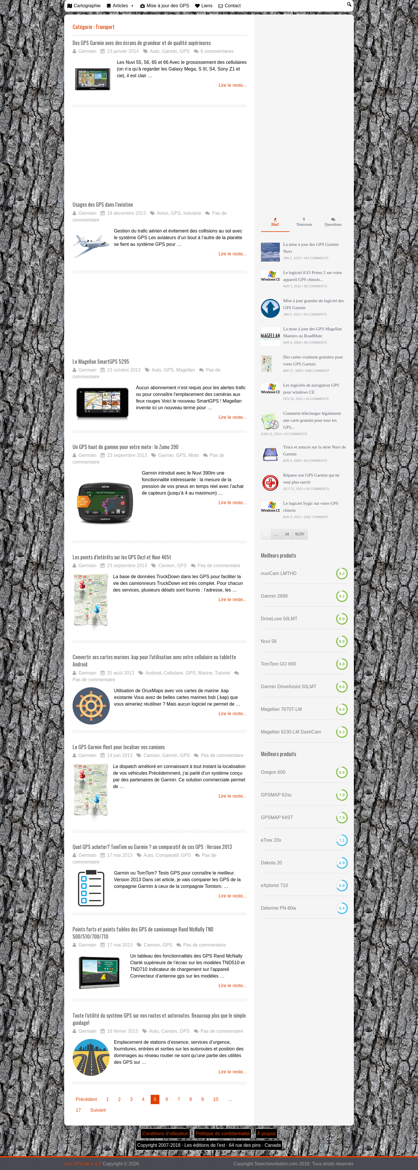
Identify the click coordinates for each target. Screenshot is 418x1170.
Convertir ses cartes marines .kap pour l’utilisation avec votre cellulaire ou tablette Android (154, 660)
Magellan (185, 369)
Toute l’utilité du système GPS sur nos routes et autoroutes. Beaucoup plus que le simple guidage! (159, 1019)
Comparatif (167, 855)
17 (78, 1110)
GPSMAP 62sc (276, 794)
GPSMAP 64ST (277, 817)
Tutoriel (222, 672)
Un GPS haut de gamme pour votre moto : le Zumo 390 (126, 446)
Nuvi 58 (269, 641)
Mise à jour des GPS (168, 5)
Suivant (98, 1110)
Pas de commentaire (219, 565)
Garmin (169, 51)
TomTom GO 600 (278, 663)
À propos (266, 1133)
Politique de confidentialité (223, 1133)
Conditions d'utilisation (165, 1133)
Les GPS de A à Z (82, 1163)
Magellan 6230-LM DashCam (291, 731)
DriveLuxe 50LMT (279, 618)
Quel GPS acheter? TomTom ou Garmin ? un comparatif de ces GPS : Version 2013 (152, 846)
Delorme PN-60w (278, 908)
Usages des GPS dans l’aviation (103, 204)
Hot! (275, 222)
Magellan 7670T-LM (281, 709)
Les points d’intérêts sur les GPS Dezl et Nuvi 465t (122, 557)
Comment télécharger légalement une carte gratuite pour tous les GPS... (312, 420)
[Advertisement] (121, 158)
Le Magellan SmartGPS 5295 (101, 361)
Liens (206, 5)
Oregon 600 (273, 772)
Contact (233, 5)
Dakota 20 (271, 862)
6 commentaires (217, 51)
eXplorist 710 (274, 885)
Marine (205, 672)
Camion (166, 565)
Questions (333, 222)
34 (287, 534)
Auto (154, 51)
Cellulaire (173, 672)
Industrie (192, 213)
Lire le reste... (233, 85)
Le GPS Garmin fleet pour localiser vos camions (119, 747)
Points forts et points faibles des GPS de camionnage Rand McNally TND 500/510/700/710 (143, 932)
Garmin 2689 (274, 596)
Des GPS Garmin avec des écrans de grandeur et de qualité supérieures (142, 42)
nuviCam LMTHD (279, 573)
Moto (194, 455)
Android (153, 672)
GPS (185, 51)
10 (215, 1099)
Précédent (86, 1099)
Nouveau (304, 222)
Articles (120, 5)
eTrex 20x (271, 840)
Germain (87, 51)
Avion (162, 213)
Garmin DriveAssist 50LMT (288, 686)
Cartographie (87, 5)
